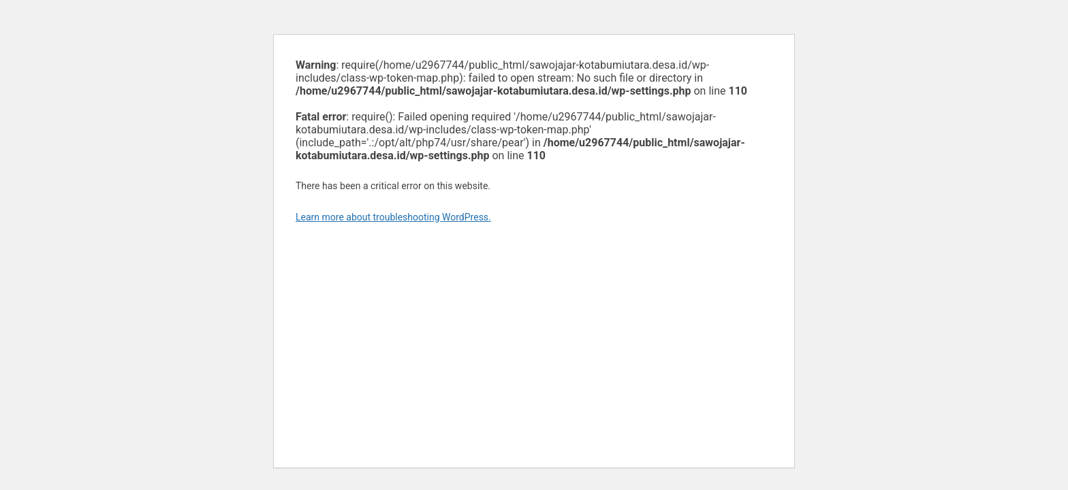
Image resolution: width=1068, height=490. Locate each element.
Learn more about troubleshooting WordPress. (393, 217)
